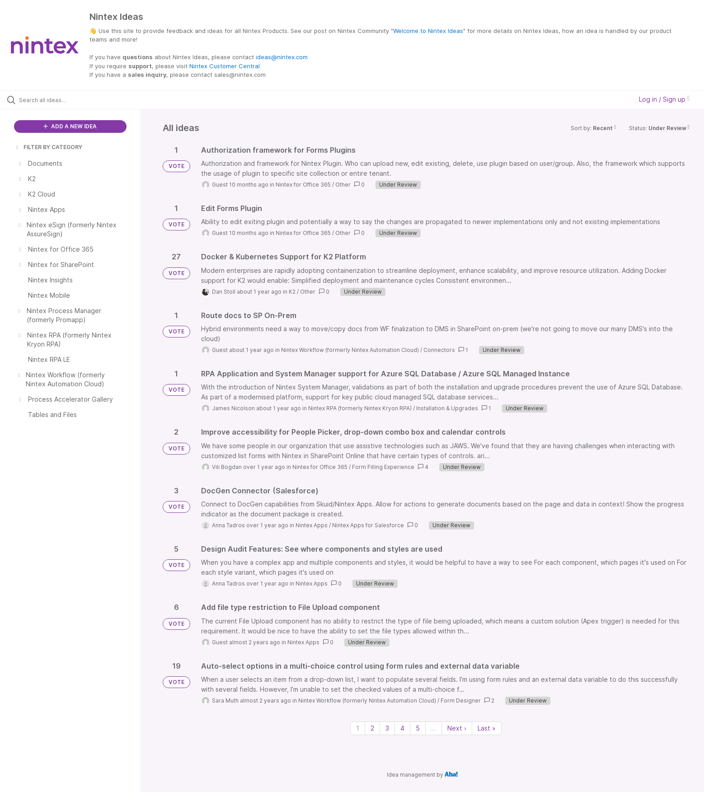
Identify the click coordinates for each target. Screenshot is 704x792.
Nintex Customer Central (224, 66)
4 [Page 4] (402, 728)
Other (343, 184)
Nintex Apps (312, 525)
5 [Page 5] (418, 728)
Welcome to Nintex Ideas (428, 30)
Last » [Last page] (487, 728)
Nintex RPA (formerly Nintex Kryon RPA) (360, 408)
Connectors (439, 350)
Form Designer (461, 700)
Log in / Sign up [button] (664, 99)
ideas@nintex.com (282, 57)
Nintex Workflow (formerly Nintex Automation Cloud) (350, 350)
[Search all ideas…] (81, 99)
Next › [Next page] (456, 728)
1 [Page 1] (357, 728)
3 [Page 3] (387, 728)
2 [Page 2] (372, 728)
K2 (292, 291)
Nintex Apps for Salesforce (368, 525)
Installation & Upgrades (447, 408)
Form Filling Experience (383, 467)
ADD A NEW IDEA (70, 126)
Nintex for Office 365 (303, 184)
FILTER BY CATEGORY (48, 147)
